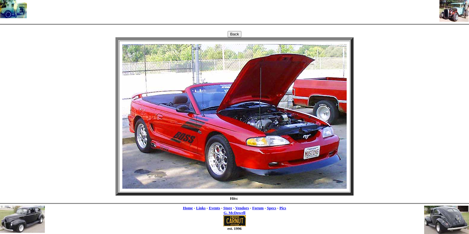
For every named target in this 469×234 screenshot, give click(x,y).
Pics (282, 208)
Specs (271, 208)
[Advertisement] (233, 9)
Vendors (242, 208)
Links (200, 208)
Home (188, 208)
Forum (258, 208)
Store (227, 208)
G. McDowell (235, 212)
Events (214, 208)
